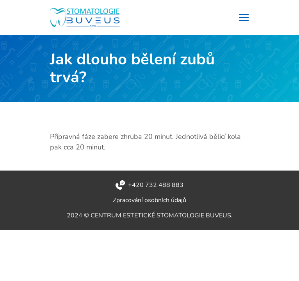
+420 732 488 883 (155, 185)
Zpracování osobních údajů (149, 200)
